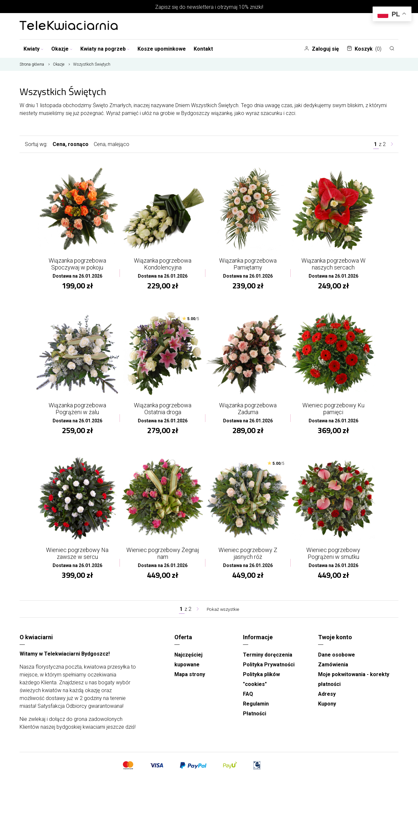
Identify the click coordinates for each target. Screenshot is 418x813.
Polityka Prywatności (269, 669)
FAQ (248, 698)
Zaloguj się (321, 49)
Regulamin (256, 708)
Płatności (254, 718)
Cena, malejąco (111, 144)
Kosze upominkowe (161, 49)
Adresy (327, 698)
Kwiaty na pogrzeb (105, 49)
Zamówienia (333, 669)
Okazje (61, 49)
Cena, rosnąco (70, 144)
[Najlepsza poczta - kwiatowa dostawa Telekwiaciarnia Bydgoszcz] (69, 26)
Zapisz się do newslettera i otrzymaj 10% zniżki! (209, 7)
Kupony (327, 708)
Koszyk (364, 49)
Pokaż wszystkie (223, 613)
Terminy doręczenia (267, 659)
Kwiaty (33, 49)
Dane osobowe (336, 659)
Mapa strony (189, 679)
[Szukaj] (391, 48)
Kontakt (203, 49)
